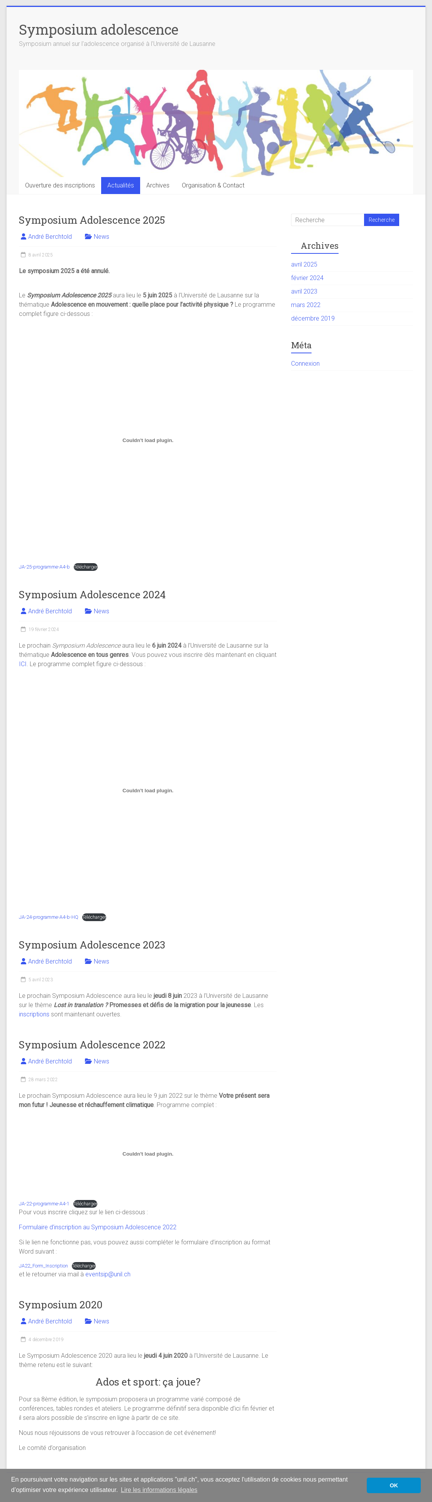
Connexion (305, 363)
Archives (157, 185)
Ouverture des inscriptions (60, 185)
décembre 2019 (313, 318)
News (101, 236)
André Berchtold (50, 236)
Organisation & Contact (213, 185)
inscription (68, 1227)
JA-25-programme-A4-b (44, 567)
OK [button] (394, 1485)
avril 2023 (304, 291)
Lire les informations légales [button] (159, 1490)
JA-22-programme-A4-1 (44, 1204)
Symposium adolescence (98, 29)
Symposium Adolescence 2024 (92, 594)
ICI (23, 664)
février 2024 (307, 278)
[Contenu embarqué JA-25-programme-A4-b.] (148, 440)
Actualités (120, 185)
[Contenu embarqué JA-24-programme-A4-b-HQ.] (148, 790)
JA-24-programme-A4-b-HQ (48, 917)
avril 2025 (304, 264)
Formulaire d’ (36, 1227)
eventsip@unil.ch (107, 1274)
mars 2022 (305, 305)
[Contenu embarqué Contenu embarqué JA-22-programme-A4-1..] (148, 1154)
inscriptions (34, 1014)
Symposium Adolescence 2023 (92, 944)
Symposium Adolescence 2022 (92, 1044)
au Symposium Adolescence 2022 (129, 1227)
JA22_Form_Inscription (43, 1266)
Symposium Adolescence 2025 (92, 219)
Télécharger (86, 567)
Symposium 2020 (61, 1304)
